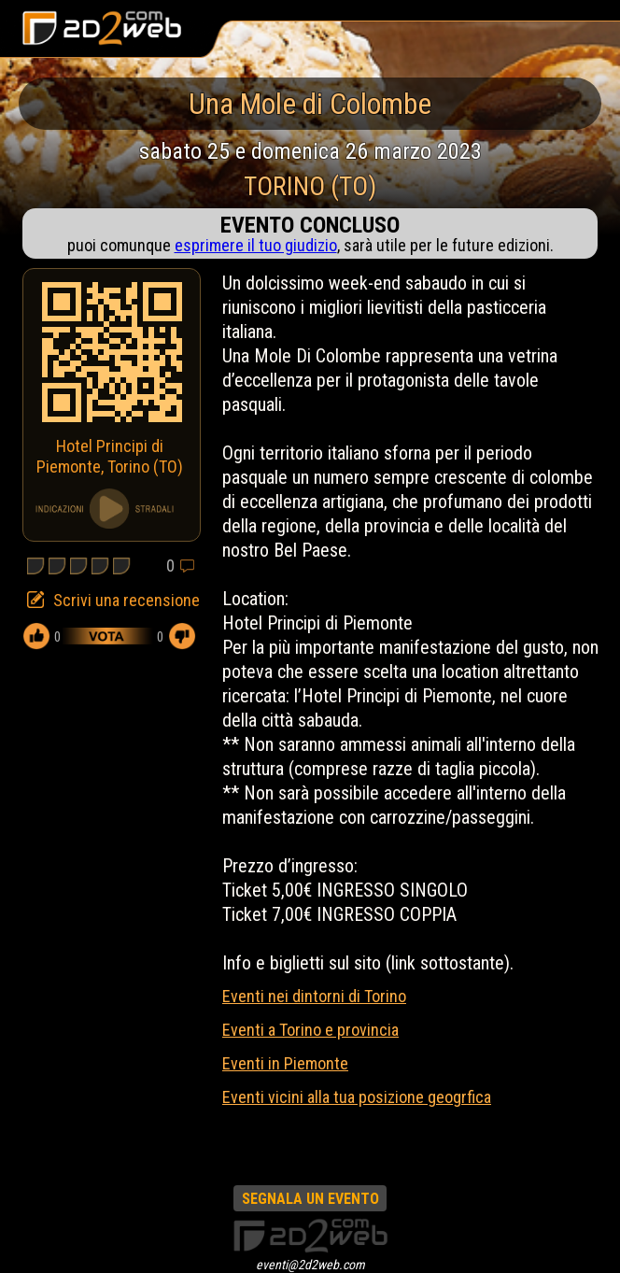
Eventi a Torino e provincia (310, 1030)
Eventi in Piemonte (285, 1063)
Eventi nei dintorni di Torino (314, 996)
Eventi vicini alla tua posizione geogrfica (356, 1097)
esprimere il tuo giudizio (256, 245)
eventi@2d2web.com (310, 1264)
